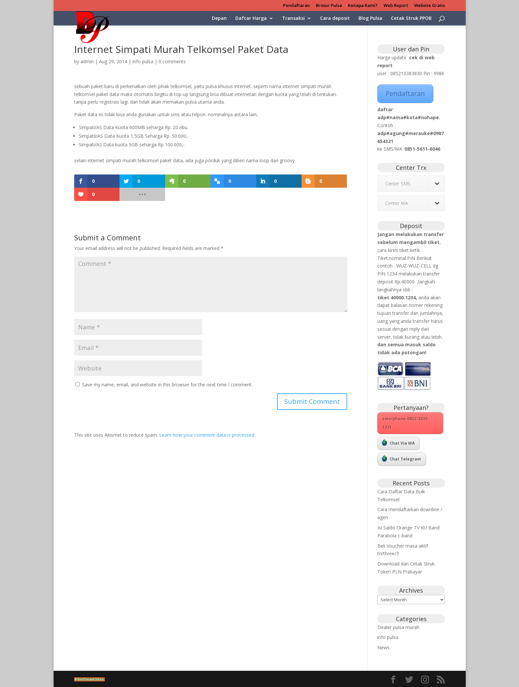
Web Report (396, 5)
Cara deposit (335, 18)
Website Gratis (429, 5)
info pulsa (142, 61)
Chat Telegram (401, 458)
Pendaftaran (296, 5)
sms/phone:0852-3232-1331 (405, 423)
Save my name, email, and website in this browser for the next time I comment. (167, 384)
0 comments (172, 61)
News (383, 647)
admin (87, 61)
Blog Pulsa (370, 18)
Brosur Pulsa (329, 5)
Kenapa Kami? (363, 5)
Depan (219, 18)
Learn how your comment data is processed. (207, 435)
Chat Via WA (398, 442)
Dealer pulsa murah (398, 627)
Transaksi (293, 18)
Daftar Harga (251, 18)
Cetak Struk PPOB (411, 18)
